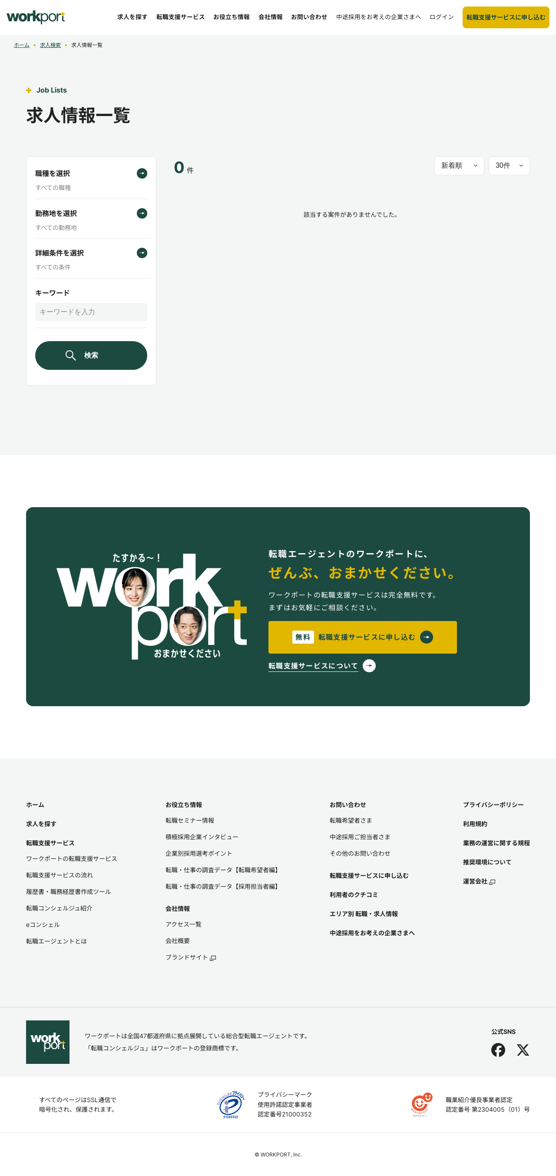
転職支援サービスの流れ (59, 875)
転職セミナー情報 (189, 820)
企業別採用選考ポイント (198, 853)
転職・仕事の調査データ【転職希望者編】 (223, 870)
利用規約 (475, 823)
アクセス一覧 (183, 924)
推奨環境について (487, 862)
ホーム (35, 804)
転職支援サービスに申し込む (369, 875)
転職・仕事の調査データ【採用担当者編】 (223, 886)
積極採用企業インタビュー (201, 836)
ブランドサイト (190, 957)
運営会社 (479, 881)
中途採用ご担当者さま (360, 836)
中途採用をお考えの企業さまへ (372, 933)
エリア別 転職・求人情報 (364, 913)
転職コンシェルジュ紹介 (59, 908)
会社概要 (177, 940)
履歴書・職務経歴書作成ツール (68, 891)
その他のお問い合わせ (360, 853)
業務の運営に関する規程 (496, 843)
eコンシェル (43, 924)
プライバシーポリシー (493, 804)
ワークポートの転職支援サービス (71, 858)
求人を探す (41, 823)
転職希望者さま (351, 820)
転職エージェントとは (56, 941)
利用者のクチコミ (354, 894)
